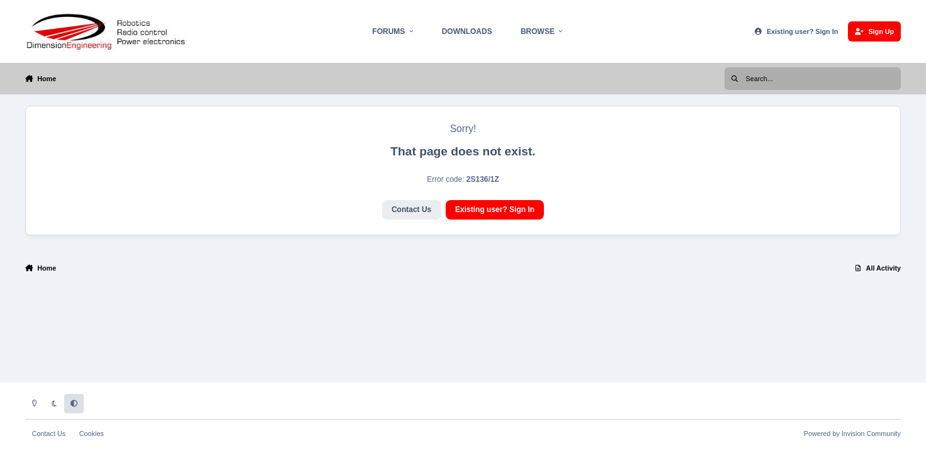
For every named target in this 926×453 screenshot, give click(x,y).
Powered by (852, 433)
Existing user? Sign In (494, 209)
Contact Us (411, 209)
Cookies (91, 433)
